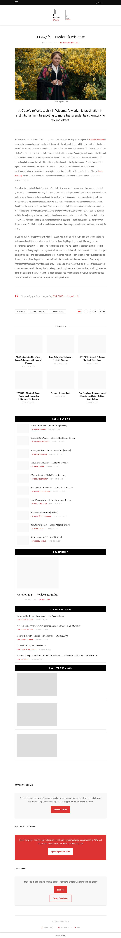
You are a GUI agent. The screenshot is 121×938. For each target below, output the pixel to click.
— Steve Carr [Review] (51, 450)
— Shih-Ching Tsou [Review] (51, 500)
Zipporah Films (58, 311)
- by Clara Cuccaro (38, 429)
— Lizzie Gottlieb (92, 396)
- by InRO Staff (44, 600)
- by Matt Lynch (37, 528)
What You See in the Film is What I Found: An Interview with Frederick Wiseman (28, 360)
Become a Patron (60, 809)
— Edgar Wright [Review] (50, 524)
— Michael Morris (60, 393)
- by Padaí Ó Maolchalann (41, 516)
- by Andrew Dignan (39, 541)
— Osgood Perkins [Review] (46, 537)
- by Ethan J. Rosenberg (40, 491)
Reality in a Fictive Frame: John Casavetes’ (42, 635)
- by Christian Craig (39, 504)
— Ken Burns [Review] (52, 487)
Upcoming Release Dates (60, 851)
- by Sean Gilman (37, 466)
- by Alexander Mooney (40, 442)
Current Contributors (60, 898)
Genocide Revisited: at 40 (31, 645)
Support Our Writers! (24, 785)
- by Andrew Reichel (25, 620)
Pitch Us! (60, 889)
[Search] (96, 3)
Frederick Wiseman (97, 139)
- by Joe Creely (23, 659)
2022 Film (21, 311)
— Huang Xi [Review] (49, 462)
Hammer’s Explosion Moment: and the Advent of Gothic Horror (57, 655)
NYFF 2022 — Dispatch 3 (65, 296)
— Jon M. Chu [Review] (49, 425)
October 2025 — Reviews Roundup (37, 594)
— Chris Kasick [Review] (48, 475)
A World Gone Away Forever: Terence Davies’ (48, 625)
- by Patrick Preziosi (69, 43)
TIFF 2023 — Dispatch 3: (29, 396)
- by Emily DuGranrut (39, 479)
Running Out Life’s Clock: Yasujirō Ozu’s (40, 616)
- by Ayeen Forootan (39, 454)
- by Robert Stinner (25, 639)
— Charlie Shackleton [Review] (53, 437)
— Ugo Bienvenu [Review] (44, 512)
